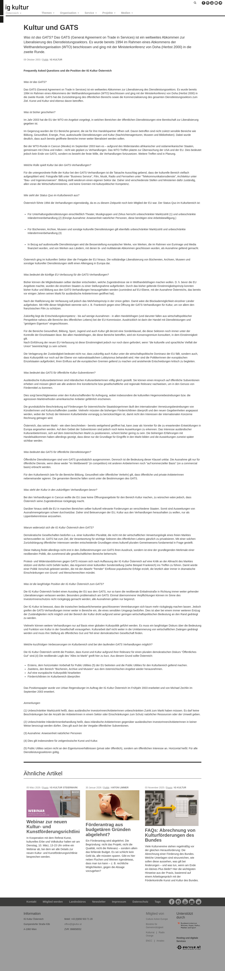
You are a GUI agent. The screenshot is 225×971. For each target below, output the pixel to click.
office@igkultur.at (73, 924)
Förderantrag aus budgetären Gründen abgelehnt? (108, 829)
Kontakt (31, 901)
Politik (45, 59)
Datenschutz (140, 901)
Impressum (119, 901)
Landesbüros (77, 901)
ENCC (149, 940)
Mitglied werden (53, 901)
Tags (158, 901)
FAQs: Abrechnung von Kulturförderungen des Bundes (170, 835)
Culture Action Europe (157, 919)
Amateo (160, 940)
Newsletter (99, 901)
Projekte (109, 12)
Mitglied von (155, 913)
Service (91, 12)
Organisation (69, 12)
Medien (127, 12)
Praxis (45, 787)
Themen (48, 12)
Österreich (13, 13)
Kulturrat (150, 932)
